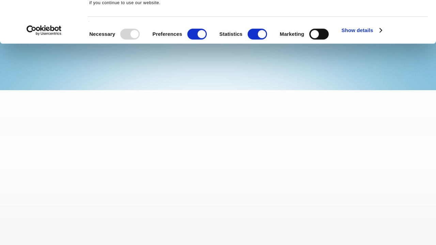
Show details (357, 69)
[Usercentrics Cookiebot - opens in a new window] (44, 70)
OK (379, 17)
